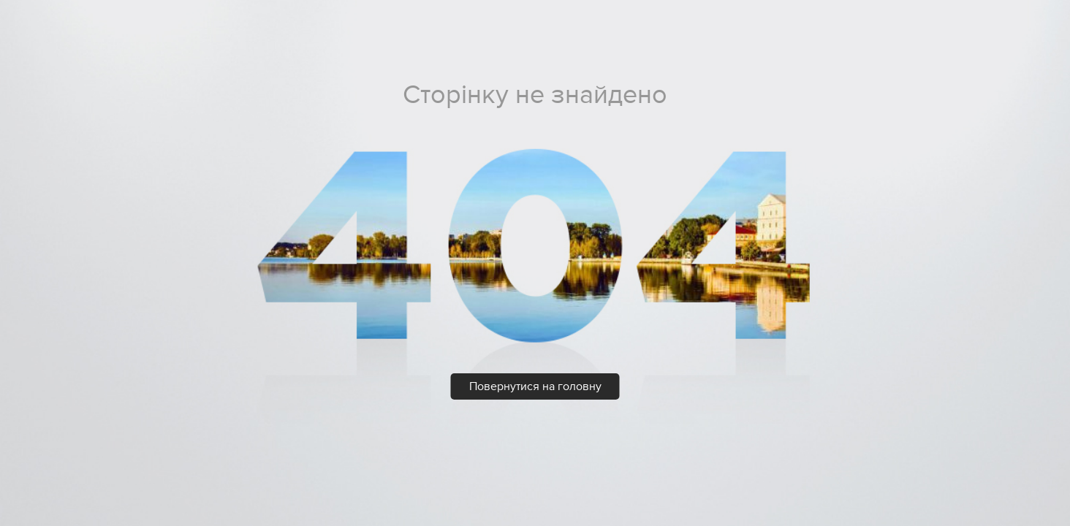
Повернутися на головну (535, 386)
